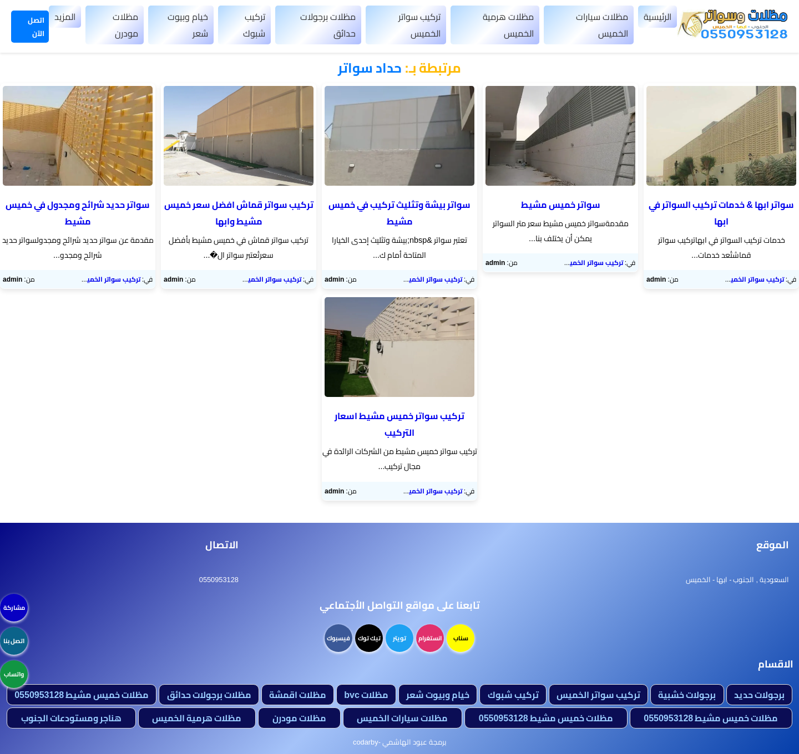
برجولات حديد (759, 694)
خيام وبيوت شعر (188, 25)
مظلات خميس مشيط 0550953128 (81, 694)
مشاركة (14, 607)
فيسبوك (338, 638)
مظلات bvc (366, 694)
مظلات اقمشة (297, 694)
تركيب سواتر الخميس (419, 25)
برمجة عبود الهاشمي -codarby (399, 741)
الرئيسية (657, 16)
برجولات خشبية (687, 694)
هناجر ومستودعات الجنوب (71, 718)
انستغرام (430, 638)
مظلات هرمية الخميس (508, 25)
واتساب (14, 674)
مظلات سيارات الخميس (602, 25)
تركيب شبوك (254, 25)
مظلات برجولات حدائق (328, 25)
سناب (460, 638)
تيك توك (369, 638)
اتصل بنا (13, 640)
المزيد (64, 16)
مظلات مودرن (125, 25)
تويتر (399, 638)
